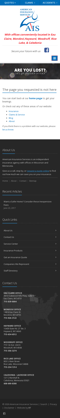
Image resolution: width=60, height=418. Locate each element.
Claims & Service (17, 114)
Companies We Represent (30, 264)
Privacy (53, 404)
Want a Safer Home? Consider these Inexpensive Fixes (30, 205)
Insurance (14, 111)
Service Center (30, 243)
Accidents (50, 2)
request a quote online (38, 170)
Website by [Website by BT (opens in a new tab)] (24, 407)
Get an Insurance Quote (30, 257)
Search (43, 404)
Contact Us (30, 237)
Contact (22, 181)
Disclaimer (9, 407)
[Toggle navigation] (55, 58)
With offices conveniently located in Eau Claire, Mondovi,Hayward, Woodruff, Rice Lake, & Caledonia (30, 39)
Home (5, 181)
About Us (30, 230)
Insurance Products (30, 250)
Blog (11, 118)
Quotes (10, 2)
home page (35, 98)
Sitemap (32, 181)
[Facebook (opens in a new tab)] (46, 50)
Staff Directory (30, 270)
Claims (30, 2)
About (12, 121)
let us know (7, 129)
